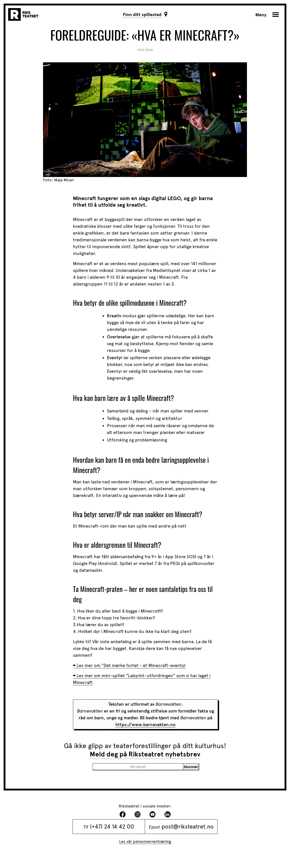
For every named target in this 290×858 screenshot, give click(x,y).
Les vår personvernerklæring (145, 841)
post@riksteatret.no (188, 826)
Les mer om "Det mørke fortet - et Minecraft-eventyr (131, 665)
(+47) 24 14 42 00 (112, 826)
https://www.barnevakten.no (145, 724)
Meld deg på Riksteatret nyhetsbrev (145, 754)
